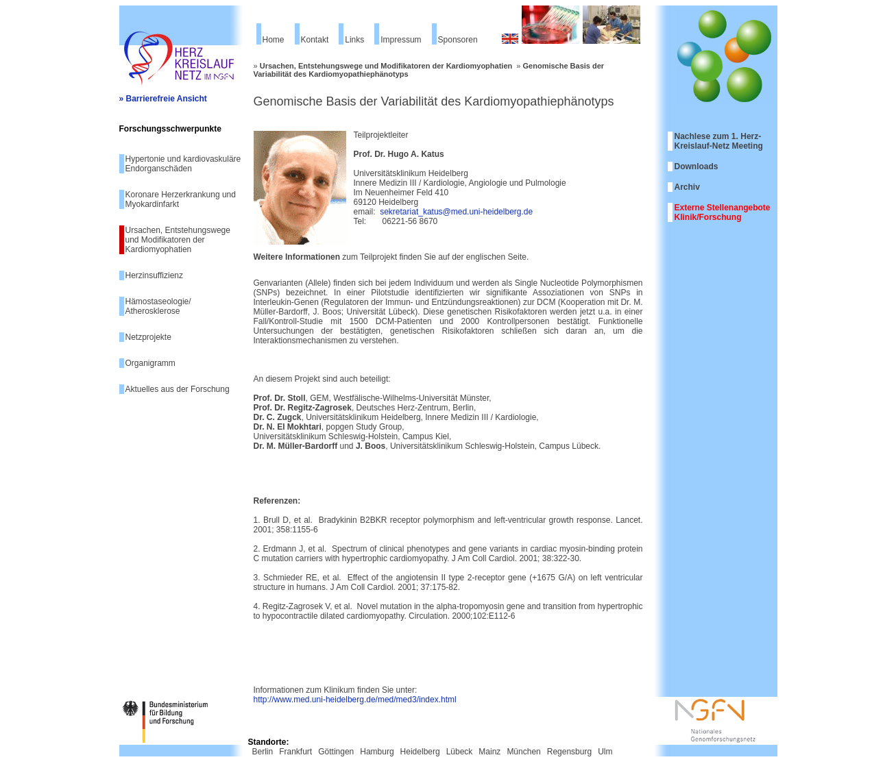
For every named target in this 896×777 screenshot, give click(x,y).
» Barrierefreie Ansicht (163, 98)
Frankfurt (295, 751)
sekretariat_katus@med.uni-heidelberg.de (456, 212)
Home (273, 40)
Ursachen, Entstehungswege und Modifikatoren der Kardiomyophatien (177, 239)
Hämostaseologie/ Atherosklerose (158, 306)
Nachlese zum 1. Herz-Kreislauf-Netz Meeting (719, 141)
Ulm (605, 751)
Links (354, 40)
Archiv (687, 187)
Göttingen (336, 751)
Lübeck (459, 751)
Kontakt (315, 40)
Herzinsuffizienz (154, 275)
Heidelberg (420, 751)
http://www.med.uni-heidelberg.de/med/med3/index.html (355, 699)
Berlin (263, 751)
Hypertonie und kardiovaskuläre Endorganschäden (183, 163)
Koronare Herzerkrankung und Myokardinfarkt (180, 199)
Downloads (696, 166)
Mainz (489, 751)
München (523, 751)
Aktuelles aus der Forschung (177, 389)
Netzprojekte (148, 337)
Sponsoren (458, 40)
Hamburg (376, 751)
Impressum (400, 40)
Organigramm (150, 363)
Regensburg (569, 751)
